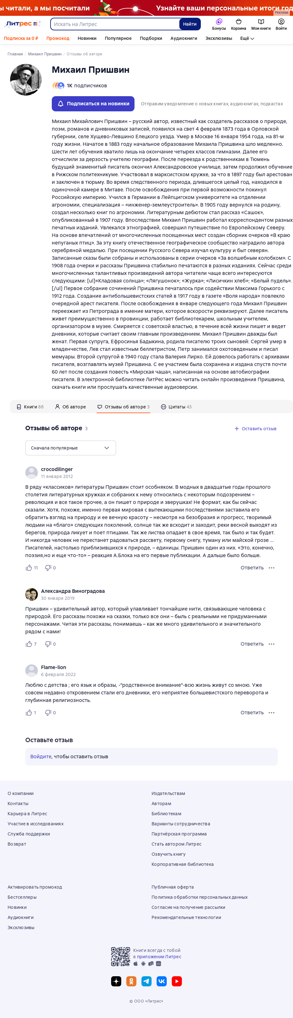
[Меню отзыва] (271, 568)
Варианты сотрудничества (181, 824)
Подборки (151, 38)
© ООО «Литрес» (146, 1001)
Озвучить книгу (169, 854)
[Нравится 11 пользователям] (32, 568)
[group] (151, 473)
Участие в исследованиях (35, 824)
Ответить (252, 567)
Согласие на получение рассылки (188, 907)
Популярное (118, 38)
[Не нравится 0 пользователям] (51, 568)
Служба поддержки (29, 834)
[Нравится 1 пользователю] (32, 713)
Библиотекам (166, 813)
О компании (21, 793)
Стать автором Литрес (176, 844)
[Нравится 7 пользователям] (32, 644)
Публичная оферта (173, 887)
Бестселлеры (22, 897)
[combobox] (114, 24)
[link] (142, 469)
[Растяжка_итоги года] (146, 8)
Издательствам (168, 793)
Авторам (161, 803)
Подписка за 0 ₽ (21, 38)
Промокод (57, 38)
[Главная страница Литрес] (22, 24)
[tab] (30, 406)
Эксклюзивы (219, 38)
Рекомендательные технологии (186, 917)
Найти (190, 24)
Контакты (18, 803)
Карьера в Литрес (27, 813)
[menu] (70, 448)
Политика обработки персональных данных (200, 897)
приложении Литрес (159, 956)
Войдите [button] (40, 756)
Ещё (244, 38)
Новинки (87, 38)
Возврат (17, 844)
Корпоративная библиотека (183, 864)
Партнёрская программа (179, 834)
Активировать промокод (35, 887)
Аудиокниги (183, 38)
